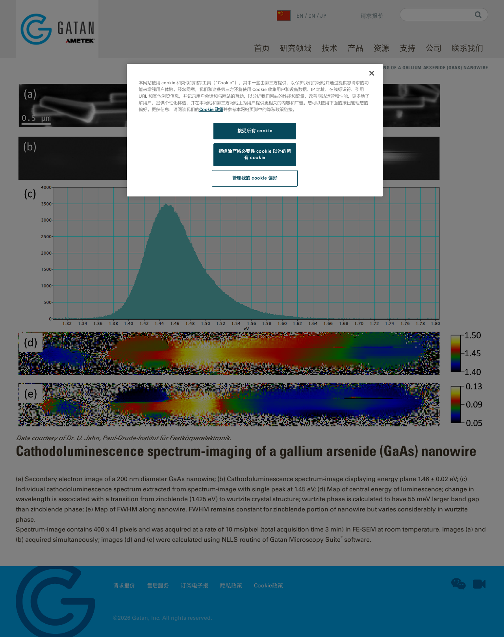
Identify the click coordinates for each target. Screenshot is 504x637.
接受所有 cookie (254, 130)
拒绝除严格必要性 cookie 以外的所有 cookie (255, 154)
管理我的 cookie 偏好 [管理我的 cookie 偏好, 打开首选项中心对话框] (255, 178)
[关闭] (371, 73)
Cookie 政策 (211, 109)
